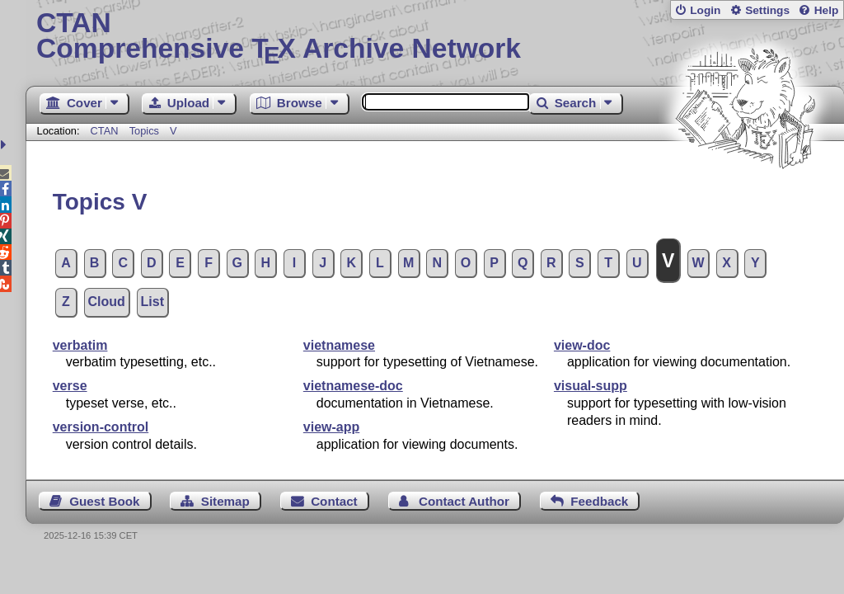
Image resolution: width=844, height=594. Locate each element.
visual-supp (590, 386)
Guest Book (104, 501)
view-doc (582, 345)
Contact (334, 501)
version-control (100, 427)
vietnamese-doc (353, 386)
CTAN (105, 131)
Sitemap (225, 501)
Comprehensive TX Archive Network (434, 37)
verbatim (80, 345)
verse (70, 386)
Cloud (106, 302)
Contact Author (464, 501)
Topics (145, 131)
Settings (767, 10)
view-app (331, 427)
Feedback (599, 501)
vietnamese (339, 345)
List (152, 302)
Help (826, 10)
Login (705, 10)
